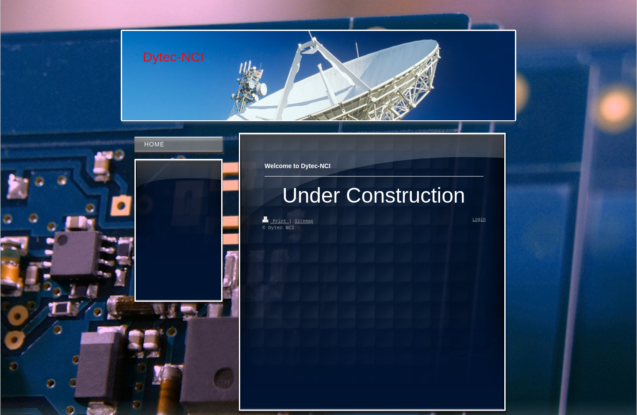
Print (275, 221)
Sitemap (304, 221)
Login (479, 220)
